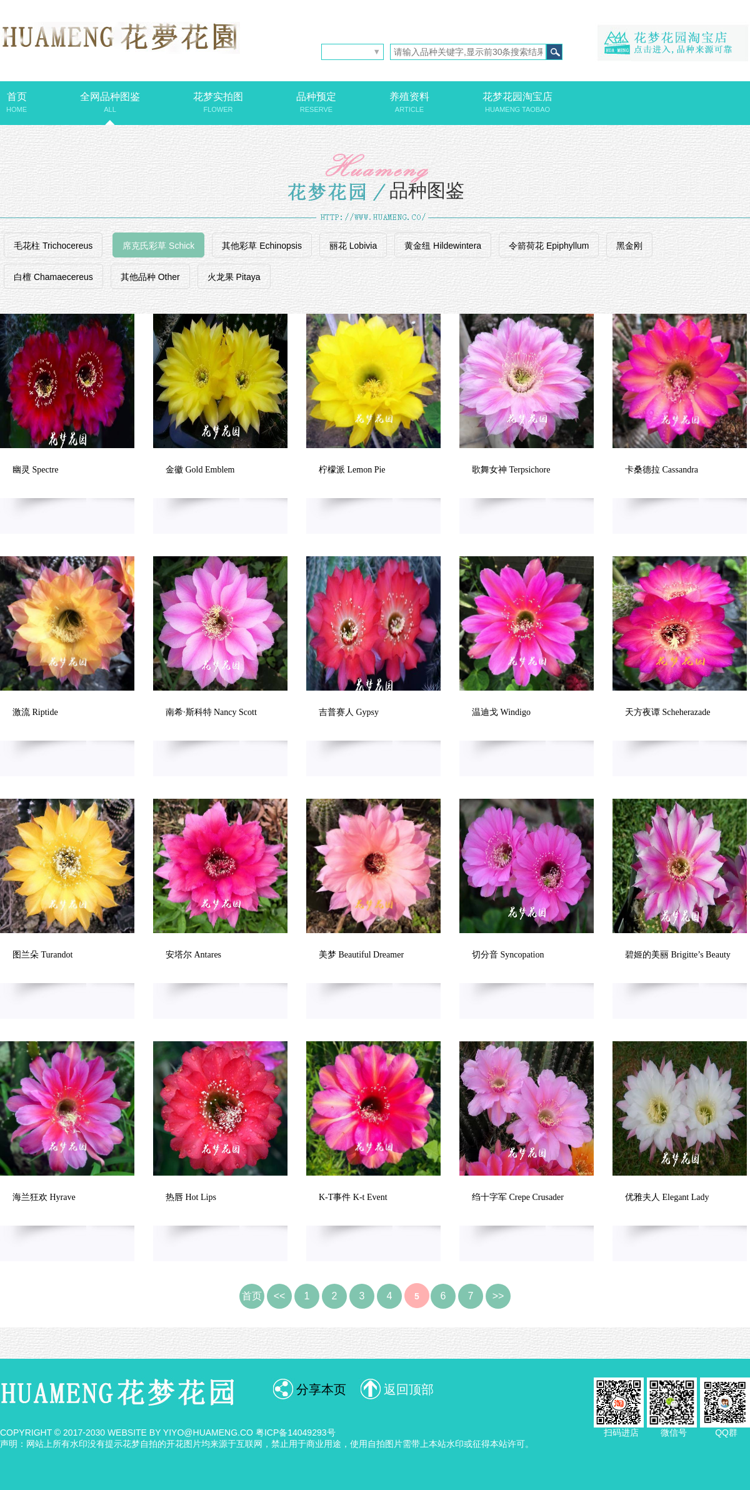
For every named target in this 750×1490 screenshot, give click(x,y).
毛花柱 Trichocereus (53, 246)
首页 (16, 102)
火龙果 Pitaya (234, 277)
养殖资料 (409, 102)
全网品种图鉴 (110, 102)
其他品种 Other (150, 277)
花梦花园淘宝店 (517, 102)
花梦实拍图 (218, 102)
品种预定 (316, 102)
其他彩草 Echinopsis (262, 246)
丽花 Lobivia (353, 246)
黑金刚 (629, 246)
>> (498, 1296)
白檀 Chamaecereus (53, 277)
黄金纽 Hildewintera (442, 246)
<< (280, 1296)
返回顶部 (409, 1389)
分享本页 (321, 1389)
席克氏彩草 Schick (158, 246)
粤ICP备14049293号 (296, 1433)
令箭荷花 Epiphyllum (549, 246)
